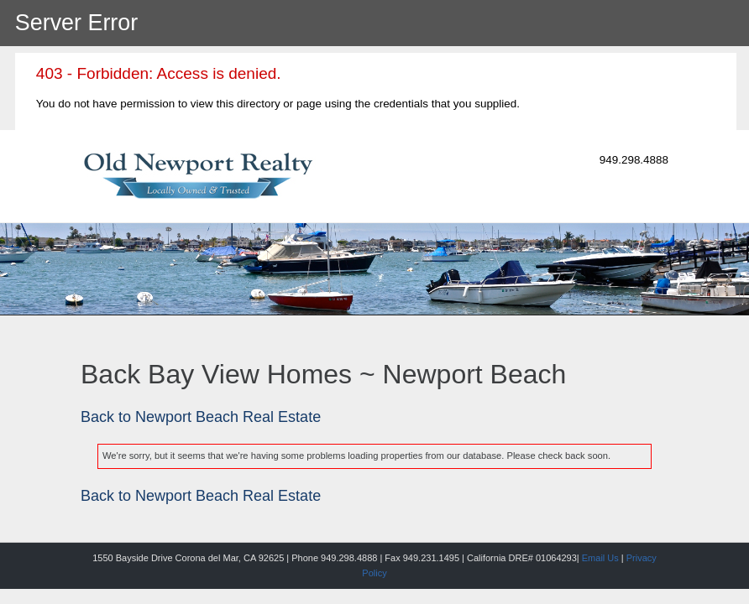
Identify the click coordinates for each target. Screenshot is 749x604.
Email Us (600, 558)
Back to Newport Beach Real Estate (201, 417)
